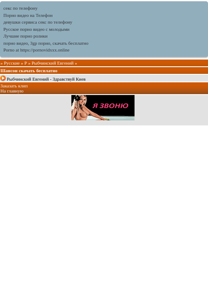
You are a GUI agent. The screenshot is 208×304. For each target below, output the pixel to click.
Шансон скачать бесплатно (28, 70)
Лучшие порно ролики (25, 35)
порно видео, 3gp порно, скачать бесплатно (45, 43)
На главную (12, 90)
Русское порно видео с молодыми (36, 29)
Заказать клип (14, 85)
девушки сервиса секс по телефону (37, 21)
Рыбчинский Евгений (53, 62)
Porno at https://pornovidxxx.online (36, 49)
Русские (12, 62)
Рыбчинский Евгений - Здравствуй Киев (46, 78)
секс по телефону (20, 8)
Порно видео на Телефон (28, 15)
